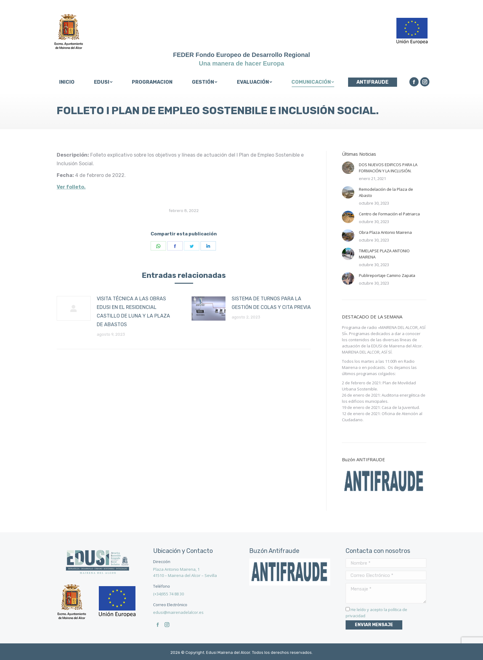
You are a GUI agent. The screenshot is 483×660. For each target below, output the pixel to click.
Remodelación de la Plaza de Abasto (386, 192)
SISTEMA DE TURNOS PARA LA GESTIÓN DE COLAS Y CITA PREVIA (271, 303)
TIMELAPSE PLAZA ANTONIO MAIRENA (384, 254)
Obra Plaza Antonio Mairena (385, 232)
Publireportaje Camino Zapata (387, 275)
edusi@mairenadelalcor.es (178, 612)
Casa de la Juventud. (401, 407)
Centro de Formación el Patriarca (389, 214)
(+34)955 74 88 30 (168, 594)
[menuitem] (67, 82)
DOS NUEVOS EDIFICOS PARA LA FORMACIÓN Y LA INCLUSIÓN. (388, 168)
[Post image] (74, 308)
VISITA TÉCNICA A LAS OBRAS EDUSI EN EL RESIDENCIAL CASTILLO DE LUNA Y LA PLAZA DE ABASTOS (133, 311)
